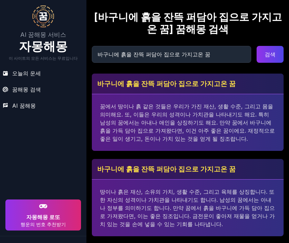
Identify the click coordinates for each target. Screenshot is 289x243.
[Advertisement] (42, 154)
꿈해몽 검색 (22, 89)
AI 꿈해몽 (19, 105)
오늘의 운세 (22, 73)
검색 (270, 54)
